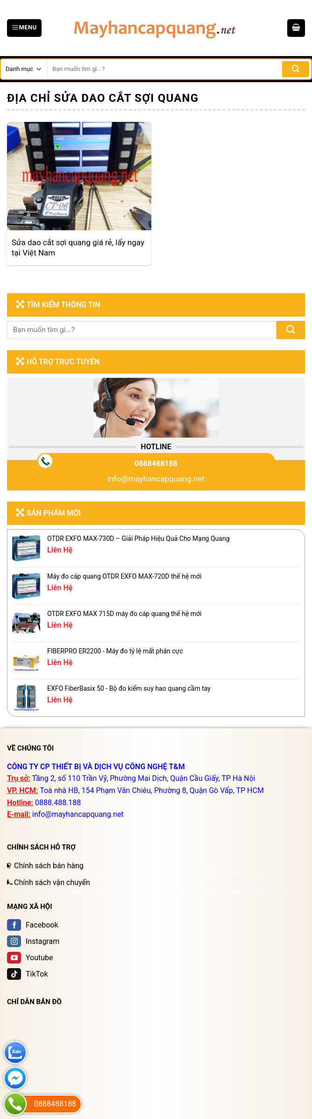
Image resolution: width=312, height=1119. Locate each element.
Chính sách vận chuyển (52, 882)
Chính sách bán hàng (49, 865)
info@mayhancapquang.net (156, 478)
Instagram (33, 941)
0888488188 (156, 463)
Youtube (30, 957)
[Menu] (24, 28)
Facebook (32, 925)
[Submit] (291, 330)
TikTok (27, 974)
